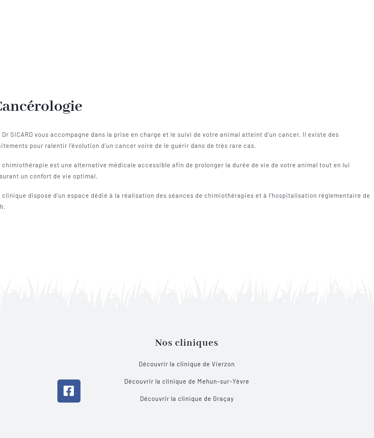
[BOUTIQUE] (305, 336)
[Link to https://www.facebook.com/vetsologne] (68, 391)
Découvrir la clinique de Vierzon (187, 364)
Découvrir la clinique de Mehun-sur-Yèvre (186, 381)
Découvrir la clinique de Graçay (187, 398)
